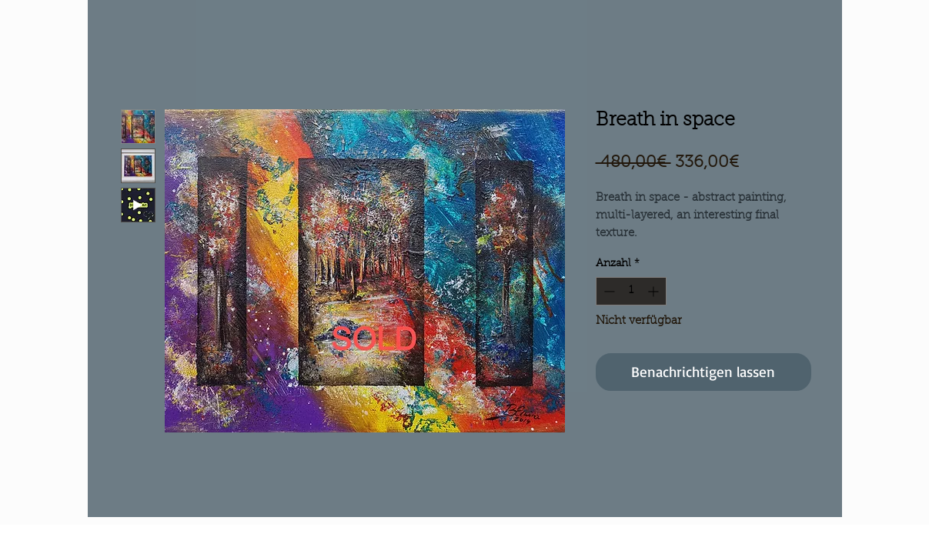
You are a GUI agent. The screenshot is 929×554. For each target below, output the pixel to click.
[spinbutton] (631, 291)
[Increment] (654, 291)
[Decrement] (607, 291)
